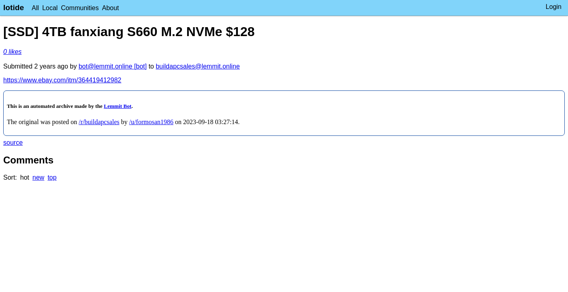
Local (50, 7)
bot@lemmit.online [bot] (113, 66)
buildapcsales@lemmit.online (197, 66)
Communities (79, 7)
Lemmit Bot (117, 106)
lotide (13, 7)
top (51, 177)
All (35, 7)
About (110, 7)
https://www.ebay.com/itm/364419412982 (62, 80)
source (13, 142)
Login (554, 6)
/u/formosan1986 (151, 121)
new (38, 177)
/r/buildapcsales (99, 121)
